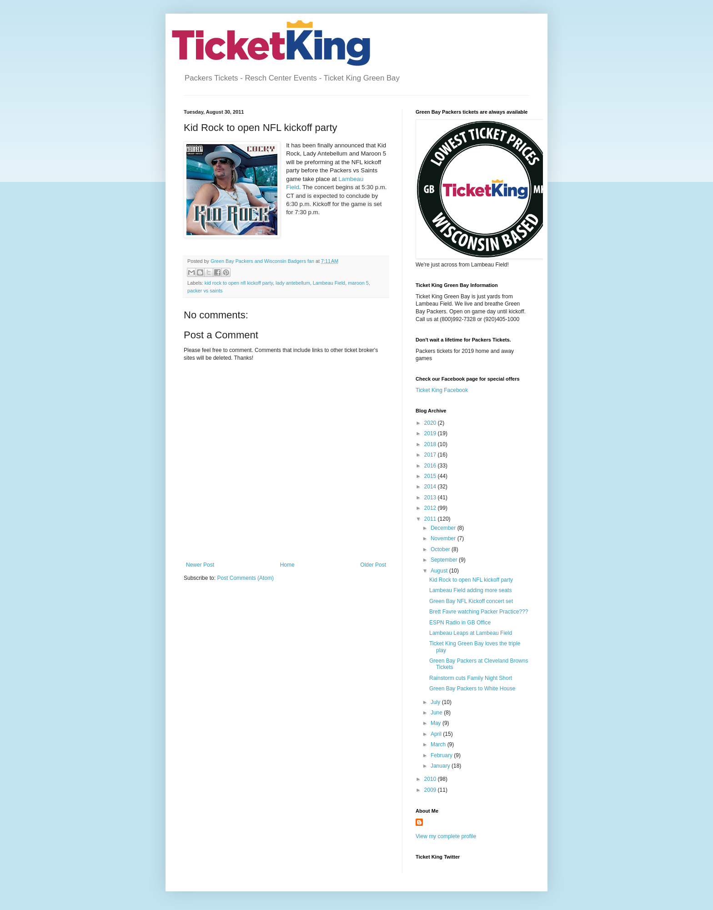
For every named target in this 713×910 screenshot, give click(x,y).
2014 (431, 486)
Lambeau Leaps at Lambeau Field (470, 633)
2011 (431, 519)
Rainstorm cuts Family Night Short (470, 678)
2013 (431, 497)
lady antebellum (293, 283)
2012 (431, 508)
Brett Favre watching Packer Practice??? (478, 611)
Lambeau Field (329, 283)
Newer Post (200, 565)
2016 (431, 466)
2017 (431, 455)
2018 (431, 444)
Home (287, 565)
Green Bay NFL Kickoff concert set (471, 601)
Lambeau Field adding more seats (470, 590)
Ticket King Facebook (442, 390)
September (445, 560)
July (436, 702)
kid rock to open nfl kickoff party (239, 283)
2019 (431, 433)
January (441, 766)
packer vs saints (204, 290)
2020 (431, 423)
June (437, 712)
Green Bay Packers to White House (472, 688)
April (437, 734)
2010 (431, 779)
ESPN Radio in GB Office (460, 622)
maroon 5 (358, 283)
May (436, 723)
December (444, 528)
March (439, 744)
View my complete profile (446, 836)
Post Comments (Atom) (245, 578)
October (441, 549)
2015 (431, 476)
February (442, 755)
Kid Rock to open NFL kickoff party (471, 580)
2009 (431, 790)
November (444, 538)
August (440, 571)
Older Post (373, 565)
